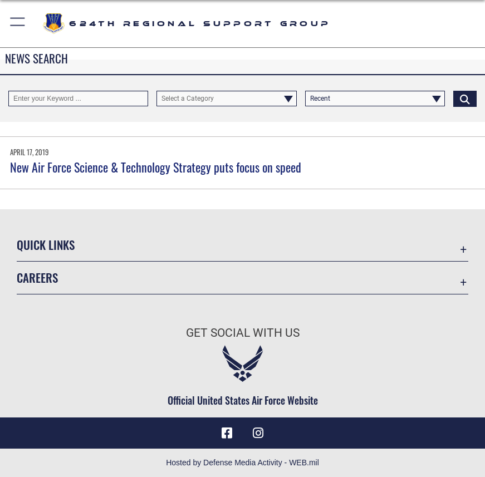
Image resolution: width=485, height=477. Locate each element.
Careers (37, 277)
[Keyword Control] (78, 98)
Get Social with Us (243, 333)
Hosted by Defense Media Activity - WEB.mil (242, 462)
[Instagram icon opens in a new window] (258, 433)
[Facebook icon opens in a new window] (226, 433)
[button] (18, 23)
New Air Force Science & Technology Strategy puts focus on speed (155, 167)
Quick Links (46, 244)
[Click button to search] (465, 98)
